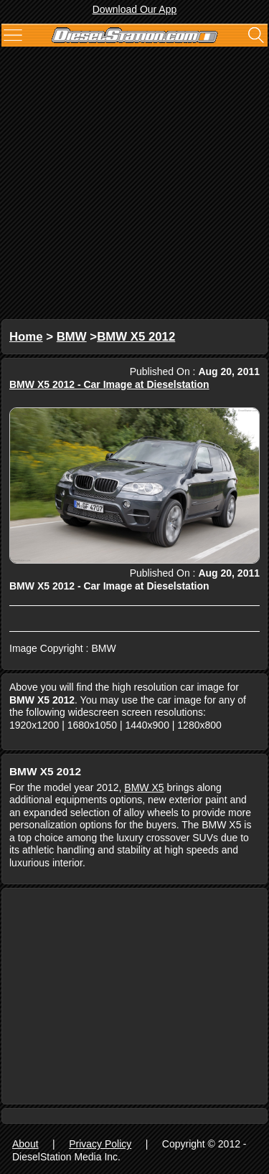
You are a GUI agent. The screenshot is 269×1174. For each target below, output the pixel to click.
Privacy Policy (100, 1144)
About (25, 1144)
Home (26, 337)
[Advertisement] (134, 184)
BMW (72, 337)
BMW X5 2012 (136, 337)
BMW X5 (144, 787)
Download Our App (135, 9)
